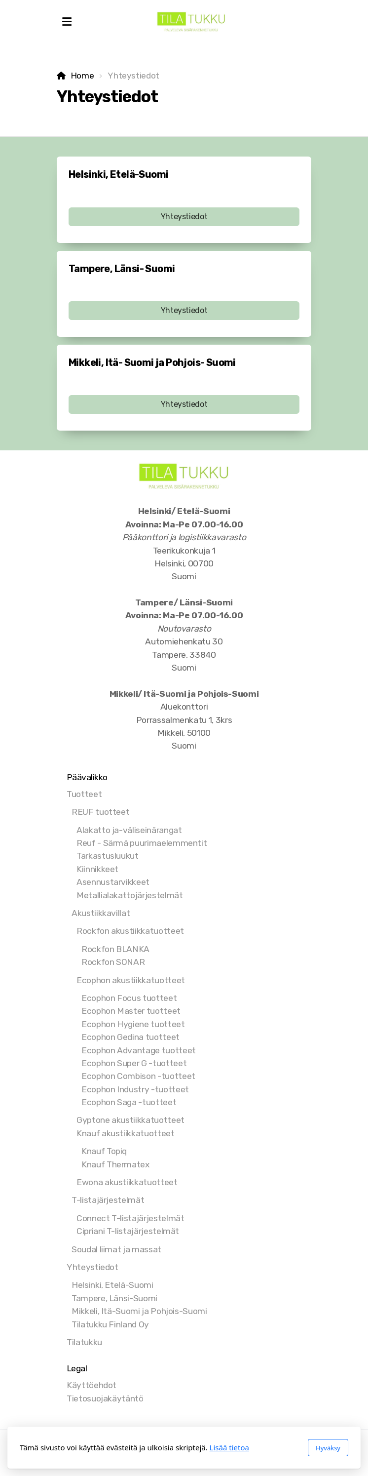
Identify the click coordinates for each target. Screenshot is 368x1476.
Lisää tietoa (229, 1447)
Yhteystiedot (184, 216)
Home (82, 75)
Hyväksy (328, 1447)
